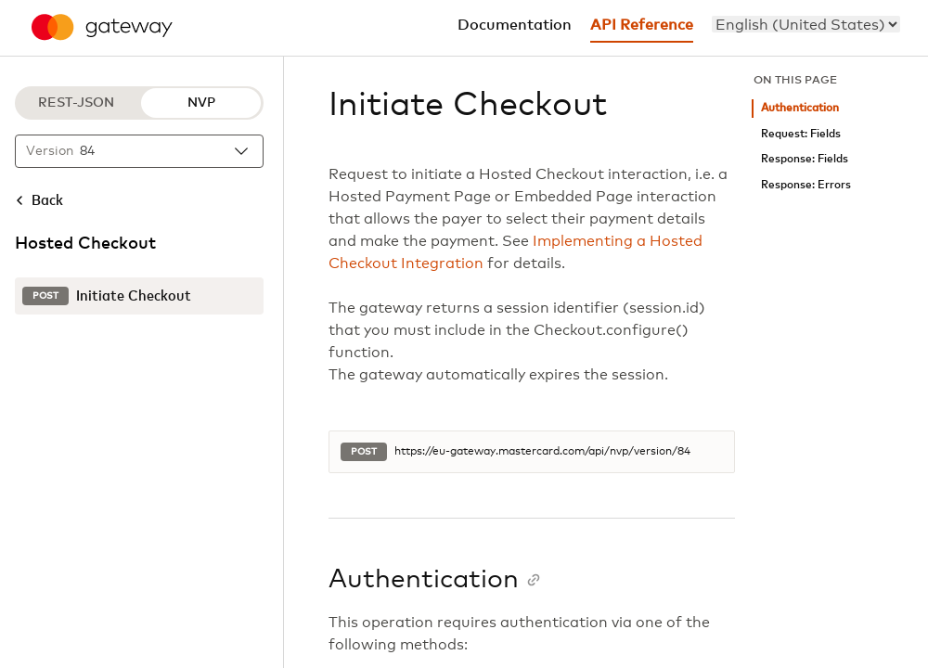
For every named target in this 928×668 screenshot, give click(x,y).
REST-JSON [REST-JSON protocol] (76, 102)
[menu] (806, 24)
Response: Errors (806, 185)
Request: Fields (801, 134)
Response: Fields (804, 159)
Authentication (800, 108)
